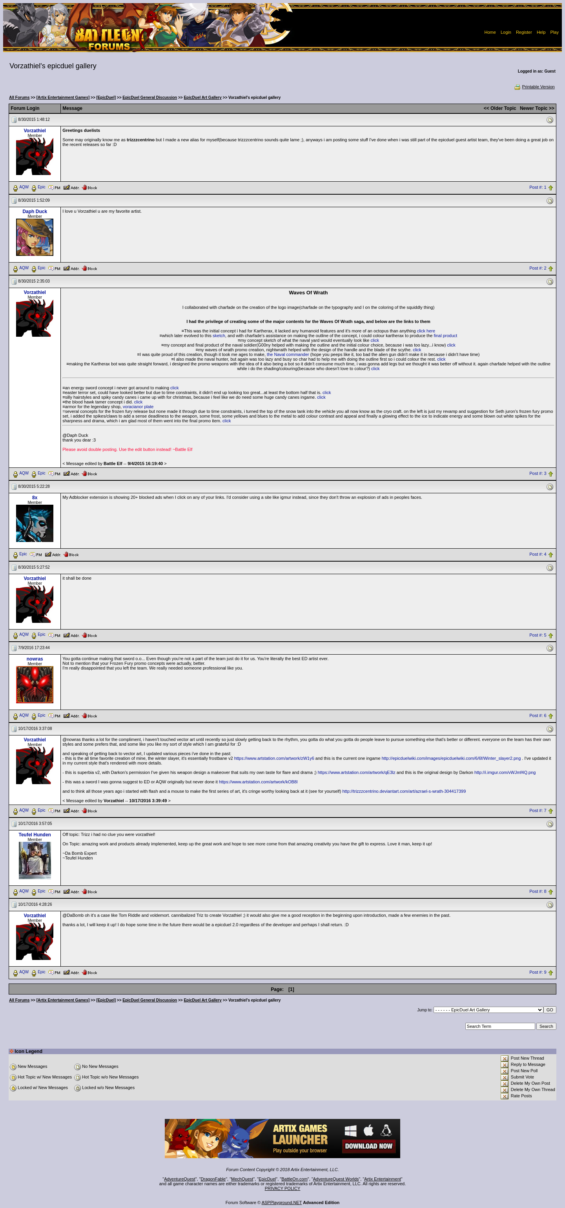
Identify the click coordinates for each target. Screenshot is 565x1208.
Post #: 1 (537, 187)
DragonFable (213, 1179)
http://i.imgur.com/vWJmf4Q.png (505, 772)
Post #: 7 (537, 810)
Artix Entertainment (382, 1179)
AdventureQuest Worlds (336, 1179)
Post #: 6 (537, 715)
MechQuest (242, 1179)
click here (426, 330)
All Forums (19, 97)
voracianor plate (138, 406)
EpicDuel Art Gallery (202, 97)
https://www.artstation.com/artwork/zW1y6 (274, 758)
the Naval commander (288, 354)
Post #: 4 (537, 554)
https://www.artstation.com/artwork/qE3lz (357, 772)
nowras (35, 659)
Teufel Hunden (35, 835)
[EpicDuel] (106, 97)
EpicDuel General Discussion (149, 97)
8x (34, 497)
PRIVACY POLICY (283, 1188)
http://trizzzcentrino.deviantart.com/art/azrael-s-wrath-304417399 (404, 791)
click (375, 340)
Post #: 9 (537, 972)
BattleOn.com (294, 1179)
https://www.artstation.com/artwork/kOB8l (258, 781)
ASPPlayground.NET (282, 1202)
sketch (219, 335)
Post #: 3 (537, 473)
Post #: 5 (537, 635)
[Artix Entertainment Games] (63, 97)
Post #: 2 (537, 268)
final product (445, 335)
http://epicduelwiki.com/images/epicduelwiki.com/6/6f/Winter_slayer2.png (451, 758)
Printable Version (534, 86)
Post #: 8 (537, 891)
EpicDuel (267, 1179)
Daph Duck (34, 211)
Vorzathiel (35, 130)
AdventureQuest (179, 1179)
